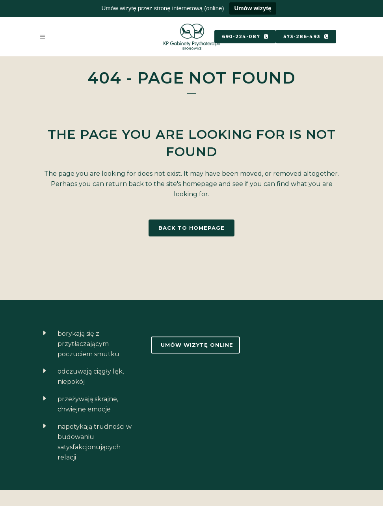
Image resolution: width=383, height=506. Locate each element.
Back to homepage (191, 228)
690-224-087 (245, 36)
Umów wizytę (252, 8)
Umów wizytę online (197, 345)
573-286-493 (306, 36)
